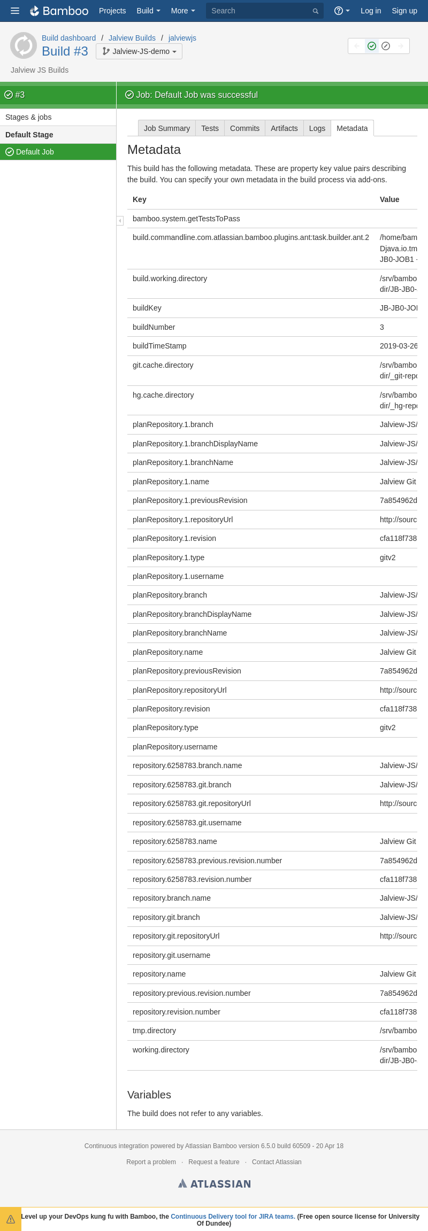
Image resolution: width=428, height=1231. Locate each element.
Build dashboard (69, 38)
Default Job (35, 152)
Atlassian (214, 1185)
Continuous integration (117, 1146)
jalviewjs (182, 38)
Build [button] (145, 10)
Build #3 (65, 51)
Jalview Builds (132, 38)
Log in (371, 10)
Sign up (404, 10)
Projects (112, 10)
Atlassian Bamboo (211, 1146)
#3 (20, 94)
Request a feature (213, 1162)
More (179, 10)
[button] (15, 10)
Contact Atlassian (277, 1162)
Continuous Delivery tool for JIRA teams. (233, 1216)
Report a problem (151, 1162)
